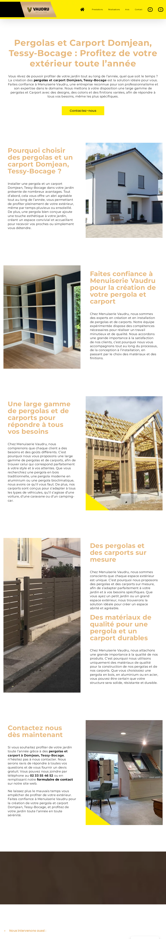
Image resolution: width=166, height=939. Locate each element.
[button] (83, 932)
